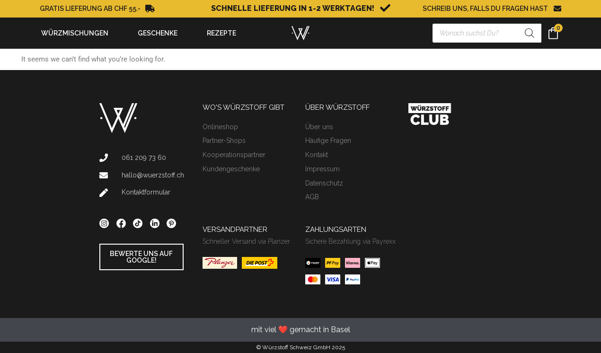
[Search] (529, 33)
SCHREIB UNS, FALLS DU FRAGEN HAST (485, 8)
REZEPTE (221, 33)
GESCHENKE (160, 33)
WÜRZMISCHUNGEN (77, 33)
